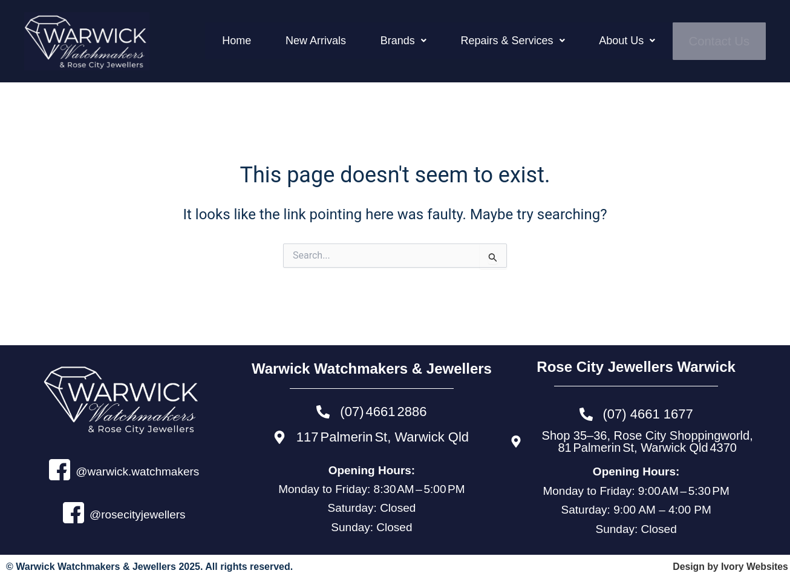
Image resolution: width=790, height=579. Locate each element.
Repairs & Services (552, 40)
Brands (463, 40)
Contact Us (724, 41)
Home (335, 40)
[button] (463, 40)
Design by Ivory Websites (729, 566)
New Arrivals (395, 40)
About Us (647, 40)
